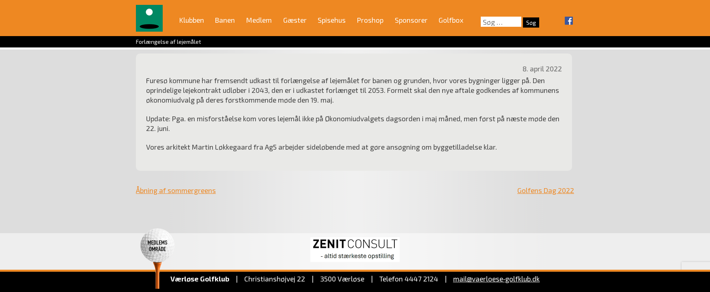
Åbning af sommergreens (176, 190)
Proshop (370, 20)
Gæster (295, 20)
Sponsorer (411, 20)
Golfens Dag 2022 (545, 190)
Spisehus (332, 20)
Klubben (191, 20)
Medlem (259, 20)
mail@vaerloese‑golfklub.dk (496, 279)
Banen (225, 20)
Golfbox (451, 20)
